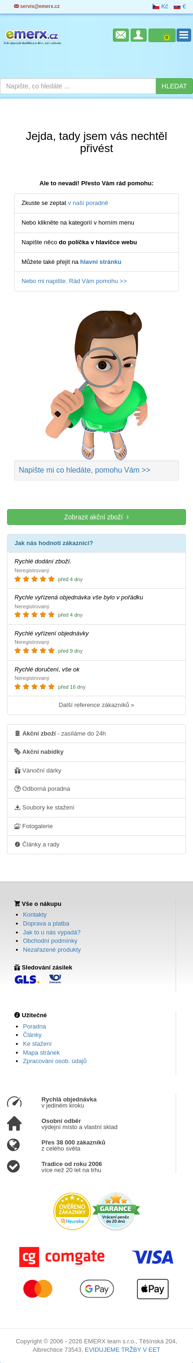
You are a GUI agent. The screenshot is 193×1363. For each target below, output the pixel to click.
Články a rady (37, 844)
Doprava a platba (46, 923)
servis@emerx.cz (37, 6)
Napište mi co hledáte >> (84, 470)
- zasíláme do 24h (60, 733)
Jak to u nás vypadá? (52, 932)
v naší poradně (88, 202)
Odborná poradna (42, 788)
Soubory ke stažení (44, 807)
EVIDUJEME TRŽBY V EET (122, 1349)
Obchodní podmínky (50, 940)
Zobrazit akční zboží (96, 516)
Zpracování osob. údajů (55, 1060)
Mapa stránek (41, 1052)
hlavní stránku (100, 261)
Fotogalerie (34, 826)
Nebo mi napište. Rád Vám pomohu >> (74, 280)
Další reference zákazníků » (96, 704)
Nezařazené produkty (52, 949)
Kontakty (35, 914)
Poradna (34, 1026)
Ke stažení (37, 1043)
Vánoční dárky (38, 770)
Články (32, 1034)
